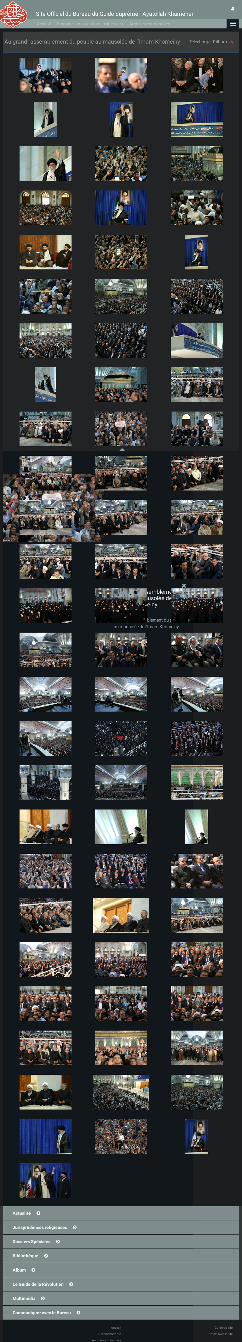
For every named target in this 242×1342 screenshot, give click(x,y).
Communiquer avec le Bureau (42, 1312)
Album (19, 1270)
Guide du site (224, 1327)
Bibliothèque (25, 1255)
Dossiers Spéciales (31, 1241)
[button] (233, 23)
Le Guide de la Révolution (38, 1284)
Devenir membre (109, 1334)
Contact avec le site (219, 1334)
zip (231, 41)
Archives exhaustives (149, 23)
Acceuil (44, 23)
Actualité (22, 1213)
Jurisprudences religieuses (40, 1227)
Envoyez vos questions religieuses (90, 23)
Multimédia (24, 1298)
